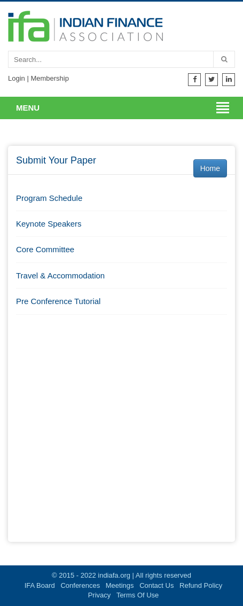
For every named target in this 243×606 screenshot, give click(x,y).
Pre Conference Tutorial (58, 301)
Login (16, 78)
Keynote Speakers (49, 223)
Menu (28, 107)
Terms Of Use (137, 595)
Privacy (99, 595)
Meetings (120, 585)
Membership (49, 78)
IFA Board (40, 585)
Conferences (80, 585)
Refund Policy (200, 585)
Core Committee (45, 249)
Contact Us (156, 585)
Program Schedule (49, 198)
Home (210, 168)
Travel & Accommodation (60, 275)
